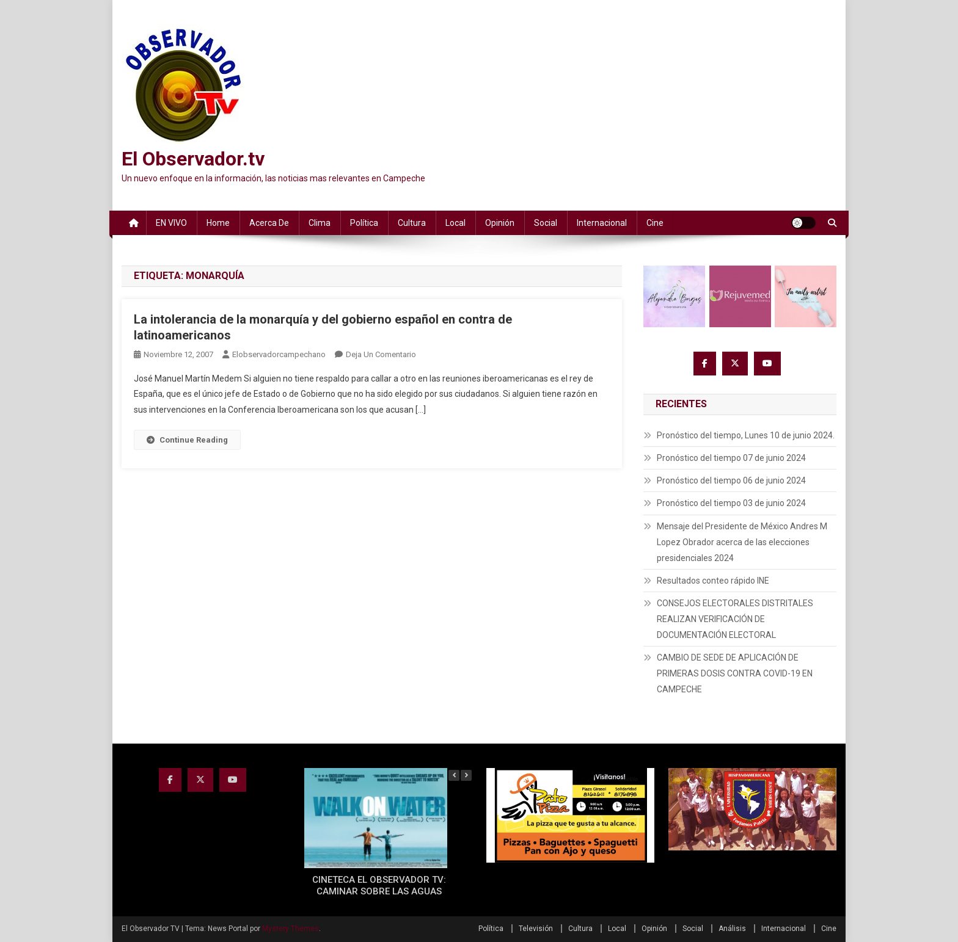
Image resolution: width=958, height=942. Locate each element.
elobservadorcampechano (279, 354)
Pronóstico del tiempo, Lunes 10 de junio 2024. (746, 435)
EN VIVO (171, 223)
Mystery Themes (290, 928)
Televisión (536, 928)
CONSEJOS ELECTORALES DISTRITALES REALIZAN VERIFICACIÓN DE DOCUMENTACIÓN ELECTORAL (735, 619)
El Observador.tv (193, 158)
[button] (466, 775)
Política (364, 223)
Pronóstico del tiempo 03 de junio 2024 (731, 503)
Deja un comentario (381, 354)
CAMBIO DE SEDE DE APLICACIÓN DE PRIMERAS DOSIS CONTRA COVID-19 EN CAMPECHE (735, 673)
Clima (320, 223)
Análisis (732, 928)
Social (545, 223)
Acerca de (269, 223)
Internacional (602, 223)
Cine (655, 223)
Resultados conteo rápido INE (713, 580)
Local (455, 223)
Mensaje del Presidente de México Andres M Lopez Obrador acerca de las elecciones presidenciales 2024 (742, 542)
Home (218, 223)
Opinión (499, 223)
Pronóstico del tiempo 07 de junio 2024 (731, 458)
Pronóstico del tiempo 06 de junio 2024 (731, 480)
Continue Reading (187, 439)
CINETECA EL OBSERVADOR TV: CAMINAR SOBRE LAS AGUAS (379, 885)
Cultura (412, 223)
